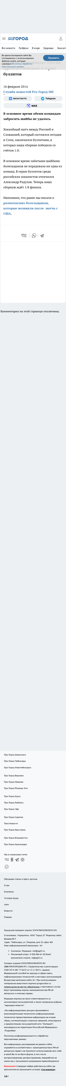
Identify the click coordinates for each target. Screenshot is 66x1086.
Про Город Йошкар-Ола (16, 788)
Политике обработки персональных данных (17, 65)
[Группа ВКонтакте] (17, 98)
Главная (8, 917)
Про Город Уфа (11, 809)
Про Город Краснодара (15, 844)
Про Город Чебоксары (15, 761)
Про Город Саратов (13, 817)
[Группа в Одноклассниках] (12, 859)
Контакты (9, 891)
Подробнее (10, 1030)
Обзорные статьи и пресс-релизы (20, 879)
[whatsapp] (34, 235)
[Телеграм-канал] (48, 98)
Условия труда (11, 898)
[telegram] (43, 235)
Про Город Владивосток (16, 837)
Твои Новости (11, 823)
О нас (7, 885)
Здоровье (48, 48)
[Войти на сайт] (60, 38)
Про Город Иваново (13, 782)
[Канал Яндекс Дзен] (22, 859)
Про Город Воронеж (14, 775)
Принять (53, 57)
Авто (6, 904)
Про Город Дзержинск (15, 754)
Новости (8, 910)
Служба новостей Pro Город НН (28, 92)
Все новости (8, 48)
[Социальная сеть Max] (33, 105)
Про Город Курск (12, 796)
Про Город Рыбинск (13, 802)
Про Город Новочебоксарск (17, 767)
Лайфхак (24, 48)
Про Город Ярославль (15, 829)
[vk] (24, 235)
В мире (36, 48)
